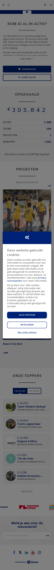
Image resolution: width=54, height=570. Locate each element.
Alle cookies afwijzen (27, 332)
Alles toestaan (27, 315)
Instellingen (27, 325)
